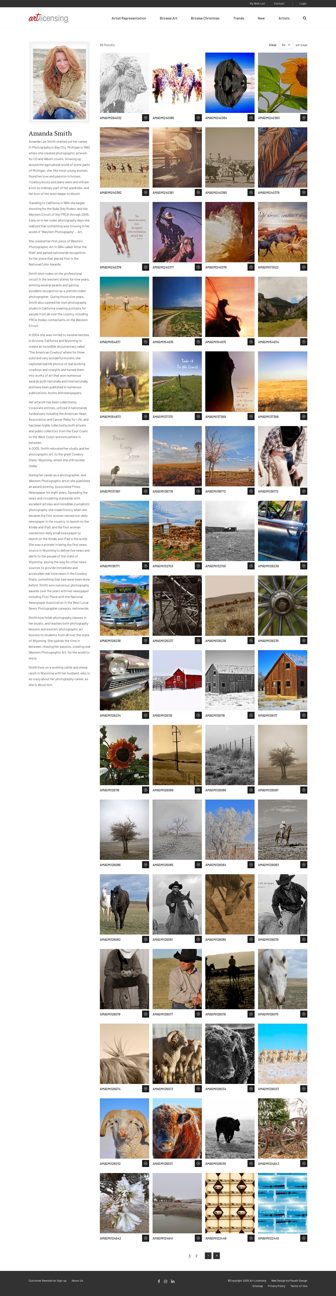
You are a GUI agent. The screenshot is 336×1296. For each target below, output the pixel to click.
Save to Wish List (145, 117)
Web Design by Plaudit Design (289, 1280)
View (272, 45)
